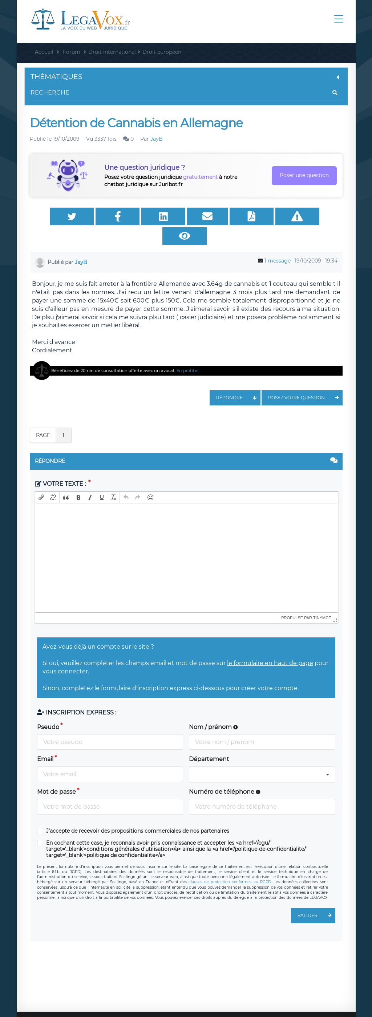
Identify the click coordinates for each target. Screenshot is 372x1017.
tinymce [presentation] (322, 600)
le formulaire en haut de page (270, 645)
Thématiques (186, 76)
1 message (277, 243)
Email (45, 741)
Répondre (238, 380)
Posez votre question (305, 380)
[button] (41, 480)
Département (209, 741)
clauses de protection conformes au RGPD (230, 864)
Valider (316, 898)
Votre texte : (61, 466)
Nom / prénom (213, 709)
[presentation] (41, 480)
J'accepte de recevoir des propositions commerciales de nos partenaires (137, 813)
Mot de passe (56, 774)
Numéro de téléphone (224, 774)
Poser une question (304, 175)
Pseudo (48, 709)
